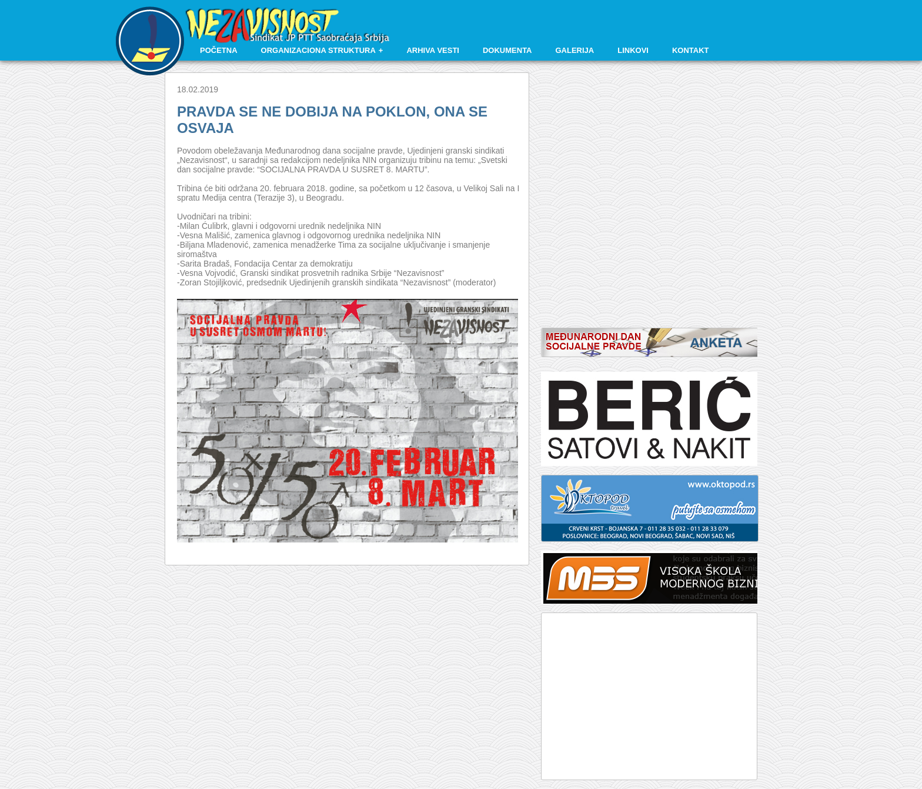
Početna (219, 50)
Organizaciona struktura (318, 50)
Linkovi (633, 50)
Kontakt (690, 50)
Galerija (575, 50)
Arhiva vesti (432, 50)
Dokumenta (507, 50)
